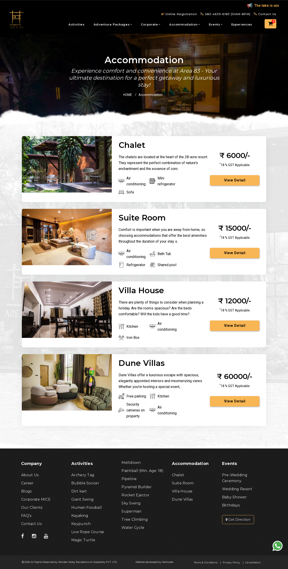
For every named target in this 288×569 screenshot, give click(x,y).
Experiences (241, 24)
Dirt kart (79, 491)
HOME (127, 95)
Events (214, 24)
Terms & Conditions (206, 562)
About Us (29, 475)
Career (27, 483)
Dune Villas (182, 499)
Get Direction (238, 520)
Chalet (178, 475)
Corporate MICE (36, 499)
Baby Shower (234, 497)
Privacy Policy (231, 562)
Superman (131, 511)
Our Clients (31, 507)
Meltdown (131, 462)
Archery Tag (82, 475)
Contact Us (265, 14)
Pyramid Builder (137, 487)
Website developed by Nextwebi (154, 562)
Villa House (182, 491)
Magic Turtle (83, 540)
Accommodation (183, 24)
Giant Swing (82, 499)
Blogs (26, 491)
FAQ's (26, 515)
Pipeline (129, 479)
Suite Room (183, 483)
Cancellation (253, 562)
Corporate (149, 24)
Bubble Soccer (85, 483)
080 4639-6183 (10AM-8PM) (225, 14)
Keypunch (81, 524)
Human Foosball (86, 507)
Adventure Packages (112, 24)
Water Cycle (133, 527)
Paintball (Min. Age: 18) (142, 471)
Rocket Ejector (135, 495)
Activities (76, 24)
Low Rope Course (87, 532)
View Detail (234, 180)
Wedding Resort (237, 489)
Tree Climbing (135, 519)
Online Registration (179, 14)
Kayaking (79, 515)
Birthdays (231, 505)
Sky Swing (131, 503)
